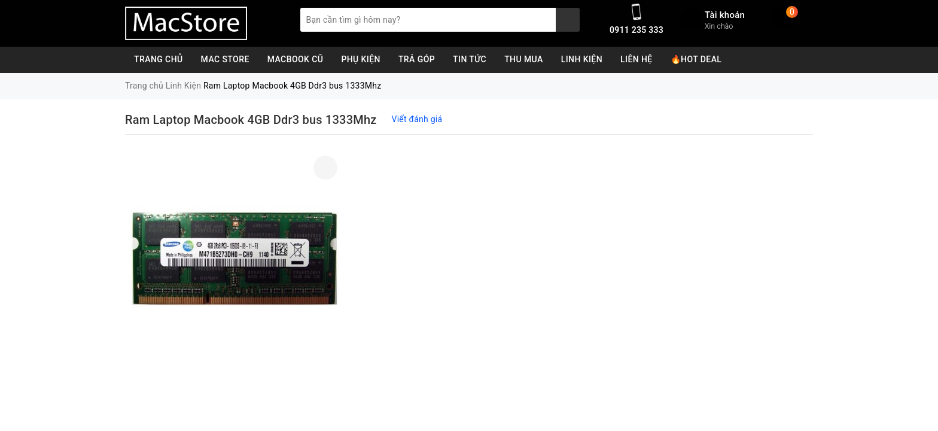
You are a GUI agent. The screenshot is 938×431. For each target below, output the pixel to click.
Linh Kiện (581, 59)
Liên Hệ (636, 59)
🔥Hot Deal (696, 59)
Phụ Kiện (360, 59)
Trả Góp (416, 59)
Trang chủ (158, 59)
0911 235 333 (636, 30)
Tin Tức (469, 59)
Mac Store (225, 59)
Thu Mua (523, 59)
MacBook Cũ (295, 59)
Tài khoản (725, 15)
